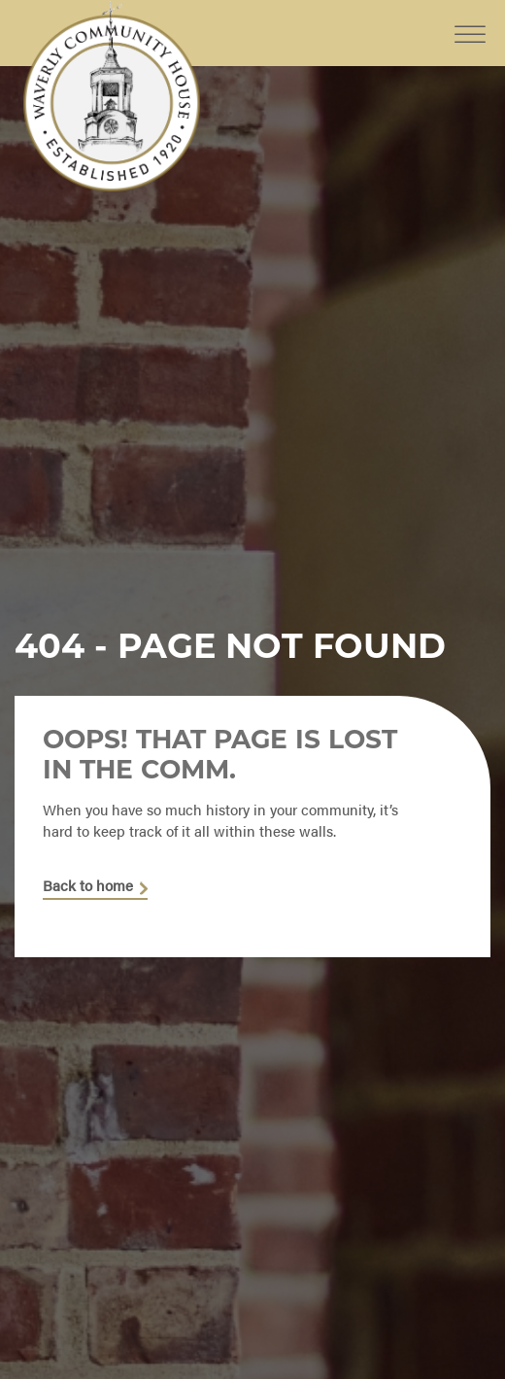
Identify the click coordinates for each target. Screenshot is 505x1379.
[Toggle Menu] (470, 19)
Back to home (88, 886)
